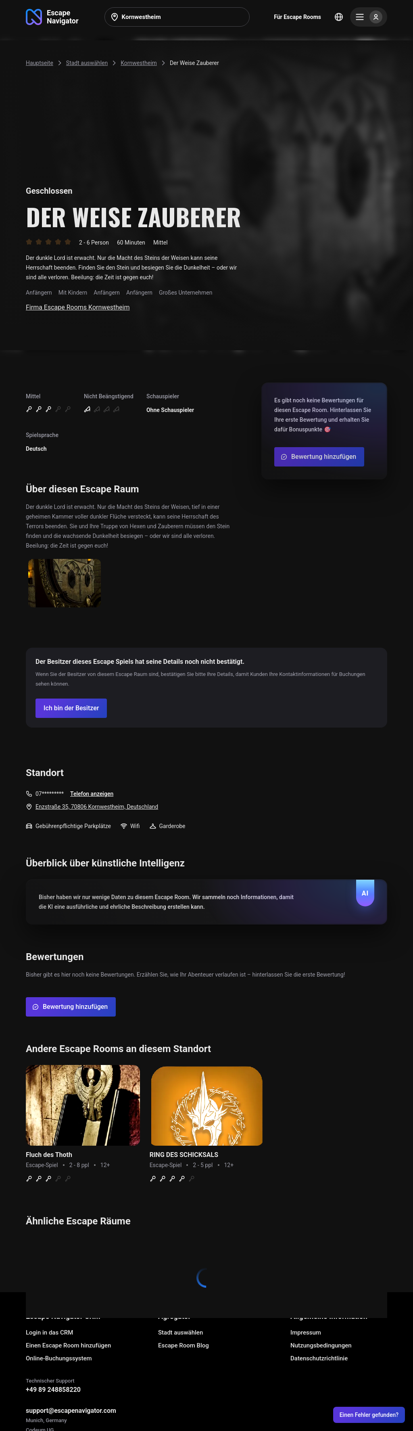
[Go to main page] (52, 17)
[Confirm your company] (71, 708)
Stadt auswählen (180, 1332)
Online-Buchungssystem (59, 1358)
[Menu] (368, 17)
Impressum (305, 1332)
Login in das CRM (49, 1332)
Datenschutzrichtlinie (319, 1358)
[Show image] (64, 584)
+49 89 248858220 (53, 1389)
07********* (49, 794)
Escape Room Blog (183, 1345)
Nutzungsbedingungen (321, 1345)
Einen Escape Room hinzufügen (68, 1345)
